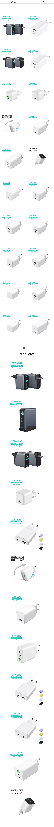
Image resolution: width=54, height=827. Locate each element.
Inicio (26, 8)
